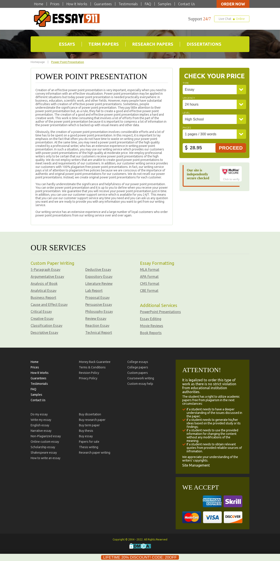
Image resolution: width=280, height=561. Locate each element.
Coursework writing (140, 378)
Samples (164, 4)
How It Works (76, 4)
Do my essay (39, 414)
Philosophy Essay (99, 311)
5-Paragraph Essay (45, 269)
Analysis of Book (44, 283)
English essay (40, 425)
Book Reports (151, 332)
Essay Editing (150, 318)
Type (186, 82)
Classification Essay (46, 325)
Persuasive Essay (98, 304)
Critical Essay (41, 311)
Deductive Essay (98, 269)
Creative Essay (42, 318)
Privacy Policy (88, 378)
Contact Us (186, 4)
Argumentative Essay (47, 276)
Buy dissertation (90, 414)
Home (38, 4)
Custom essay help (140, 383)
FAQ (148, 4)
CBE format (149, 290)
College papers (137, 367)
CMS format (149, 283)
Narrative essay (41, 430)
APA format (149, 276)
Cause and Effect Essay (49, 304)
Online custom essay (45, 441)
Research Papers (152, 44)
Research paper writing (94, 452)
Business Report (43, 297)
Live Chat (232, 19)
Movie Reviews (151, 325)
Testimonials (128, 4)
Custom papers (137, 372)
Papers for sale (89, 441)
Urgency (189, 97)
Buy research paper (92, 419)
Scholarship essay (43, 446)
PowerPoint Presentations (160, 311)
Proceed (231, 147)
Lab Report (94, 290)
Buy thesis (86, 430)
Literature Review (98, 283)
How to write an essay (45, 457)
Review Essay (95, 318)
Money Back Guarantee (94, 361)
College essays (137, 361)
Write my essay (41, 419)
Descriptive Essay (44, 332)
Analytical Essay (43, 290)
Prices (55, 4)
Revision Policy (89, 372)
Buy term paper (89, 425)
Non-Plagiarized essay (46, 435)
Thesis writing (88, 446)
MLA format (149, 269)
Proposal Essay (97, 297)
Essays (67, 44)
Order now (233, 4)
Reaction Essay (97, 325)
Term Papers (103, 44)
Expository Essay (98, 276)
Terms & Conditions (92, 367)
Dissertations (204, 44)
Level (186, 112)
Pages (187, 127)
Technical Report (98, 332)
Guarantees (103, 4)
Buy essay (86, 435)
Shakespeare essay (44, 452)
